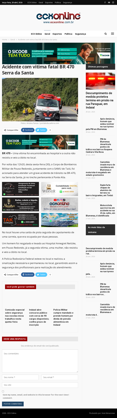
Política (58, 2)
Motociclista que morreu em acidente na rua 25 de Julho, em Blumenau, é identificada (100, 210)
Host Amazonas (108, 413)
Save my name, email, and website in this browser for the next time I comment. (36, 396)
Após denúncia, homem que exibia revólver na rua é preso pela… (100, 269)
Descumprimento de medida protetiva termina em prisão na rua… (100, 251)
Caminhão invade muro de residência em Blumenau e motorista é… (100, 309)
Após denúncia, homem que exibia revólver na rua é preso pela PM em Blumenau (100, 124)
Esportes (49, 2)
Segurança (67, 2)
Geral (41, 2)
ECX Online (32, 2)
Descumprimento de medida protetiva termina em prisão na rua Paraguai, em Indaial (99, 100)
